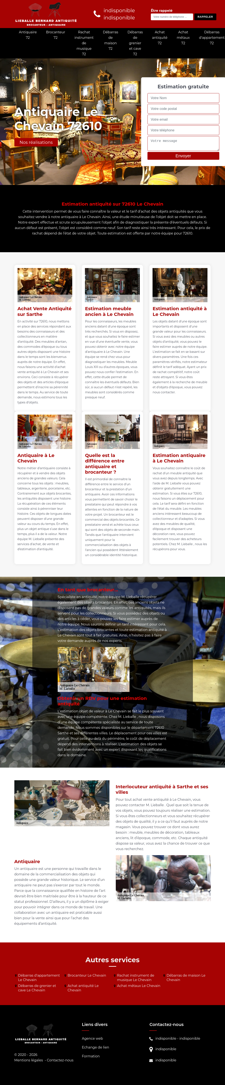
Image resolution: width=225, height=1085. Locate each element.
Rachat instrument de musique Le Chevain (135, 977)
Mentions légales (28, 1060)
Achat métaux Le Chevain (138, 986)
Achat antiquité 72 (160, 37)
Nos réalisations (36, 142)
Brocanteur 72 (55, 35)
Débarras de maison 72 (110, 40)
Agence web (92, 1038)
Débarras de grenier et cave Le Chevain (37, 988)
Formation (91, 1056)
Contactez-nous (60, 1060)
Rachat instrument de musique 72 (84, 43)
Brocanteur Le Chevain (87, 975)
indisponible (165, 1038)
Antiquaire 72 (28, 35)
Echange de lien (95, 1047)
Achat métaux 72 (183, 37)
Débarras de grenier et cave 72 (135, 43)
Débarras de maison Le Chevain (185, 977)
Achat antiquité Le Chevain (83, 988)
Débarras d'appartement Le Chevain (39, 977)
